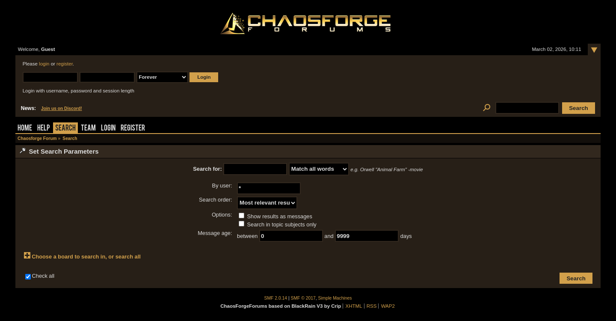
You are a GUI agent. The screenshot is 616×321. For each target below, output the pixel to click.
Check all (43, 276)
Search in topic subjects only (278, 224)
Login (108, 128)
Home (25, 128)
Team (88, 128)
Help (43, 128)
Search (65, 128)
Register (133, 128)
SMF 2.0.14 (275, 298)
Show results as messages (275, 216)
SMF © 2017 (303, 298)
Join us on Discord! (61, 108)
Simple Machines (335, 298)
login (44, 63)
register (64, 63)
